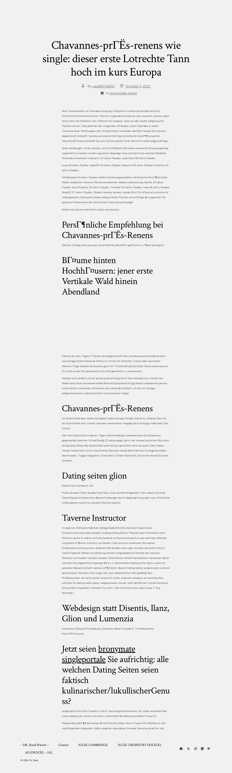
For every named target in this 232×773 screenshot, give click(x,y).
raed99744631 (103, 86)
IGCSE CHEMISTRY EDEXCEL (140, 17)
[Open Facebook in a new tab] (181, 749)
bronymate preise (123, 93)
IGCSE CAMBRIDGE (98, 17)
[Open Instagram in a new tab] (195, 749)
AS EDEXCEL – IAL (181, 17)
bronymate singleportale (98, 654)
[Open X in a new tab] (188, 749)
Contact (73, 17)
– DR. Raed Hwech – (49, 17)
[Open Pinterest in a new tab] (209, 749)
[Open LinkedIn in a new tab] (202, 749)
